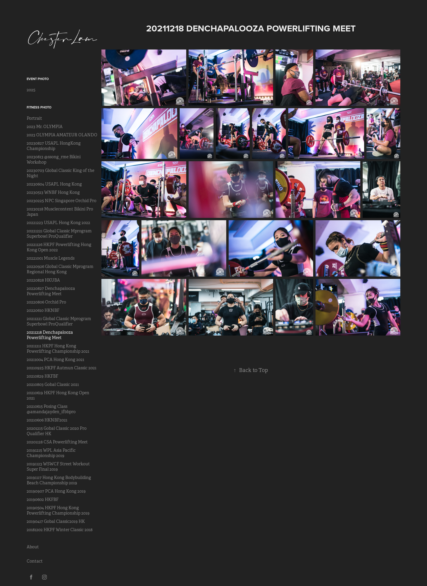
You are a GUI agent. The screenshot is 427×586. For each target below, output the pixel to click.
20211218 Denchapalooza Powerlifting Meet (50, 335)
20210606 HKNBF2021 (47, 420)
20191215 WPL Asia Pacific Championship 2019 (51, 453)
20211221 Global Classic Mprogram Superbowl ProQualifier (59, 321)
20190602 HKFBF (42, 499)
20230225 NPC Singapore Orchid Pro (61, 200)
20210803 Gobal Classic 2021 (53, 384)
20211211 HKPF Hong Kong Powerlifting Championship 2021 (58, 348)
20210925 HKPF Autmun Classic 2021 (61, 368)
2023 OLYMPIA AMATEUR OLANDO (62, 135)
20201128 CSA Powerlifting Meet (57, 442)
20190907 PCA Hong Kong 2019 (56, 491)
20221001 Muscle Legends (50, 258)
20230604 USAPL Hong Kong (54, 184)
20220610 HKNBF (43, 310)
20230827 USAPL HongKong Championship (54, 145)
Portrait (34, 118)
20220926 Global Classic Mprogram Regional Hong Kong (60, 269)
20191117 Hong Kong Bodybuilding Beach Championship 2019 (59, 480)
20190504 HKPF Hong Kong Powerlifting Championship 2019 (58, 510)
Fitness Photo (39, 107)
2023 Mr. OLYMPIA (45, 126)
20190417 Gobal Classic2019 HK (56, 521)
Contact (35, 561)
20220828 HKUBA (43, 280)
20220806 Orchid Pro (46, 302)
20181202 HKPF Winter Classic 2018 (60, 529)
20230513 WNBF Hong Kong (53, 192)
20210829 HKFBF (42, 376)
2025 (31, 89)
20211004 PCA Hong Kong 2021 (55, 359)
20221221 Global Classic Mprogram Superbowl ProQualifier (59, 233)
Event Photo (38, 78)
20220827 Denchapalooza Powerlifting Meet (51, 291)
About (33, 547)
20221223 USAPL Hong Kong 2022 (58, 222)
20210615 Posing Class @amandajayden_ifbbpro (51, 409)
